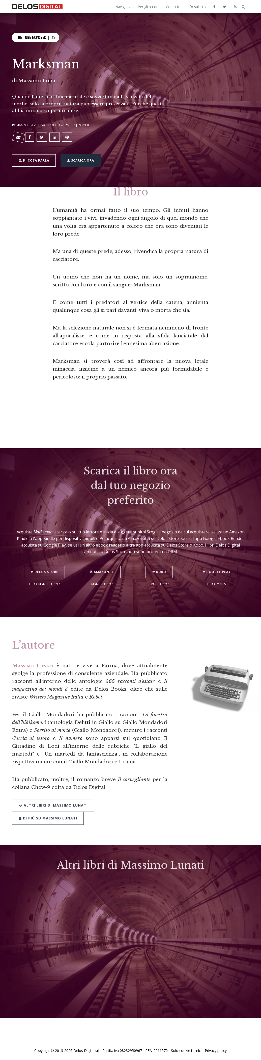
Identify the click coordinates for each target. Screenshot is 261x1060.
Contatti (172, 6)
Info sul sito (196, 6)
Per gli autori (148, 6)
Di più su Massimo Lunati (48, 810)
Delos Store (44, 564)
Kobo (159, 564)
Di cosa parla (34, 160)
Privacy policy (216, 1050)
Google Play (216, 564)
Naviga (122, 6)
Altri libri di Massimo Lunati (53, 797)
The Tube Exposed (31, 37)
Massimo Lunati (38, 80)
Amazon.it (102, 564)
